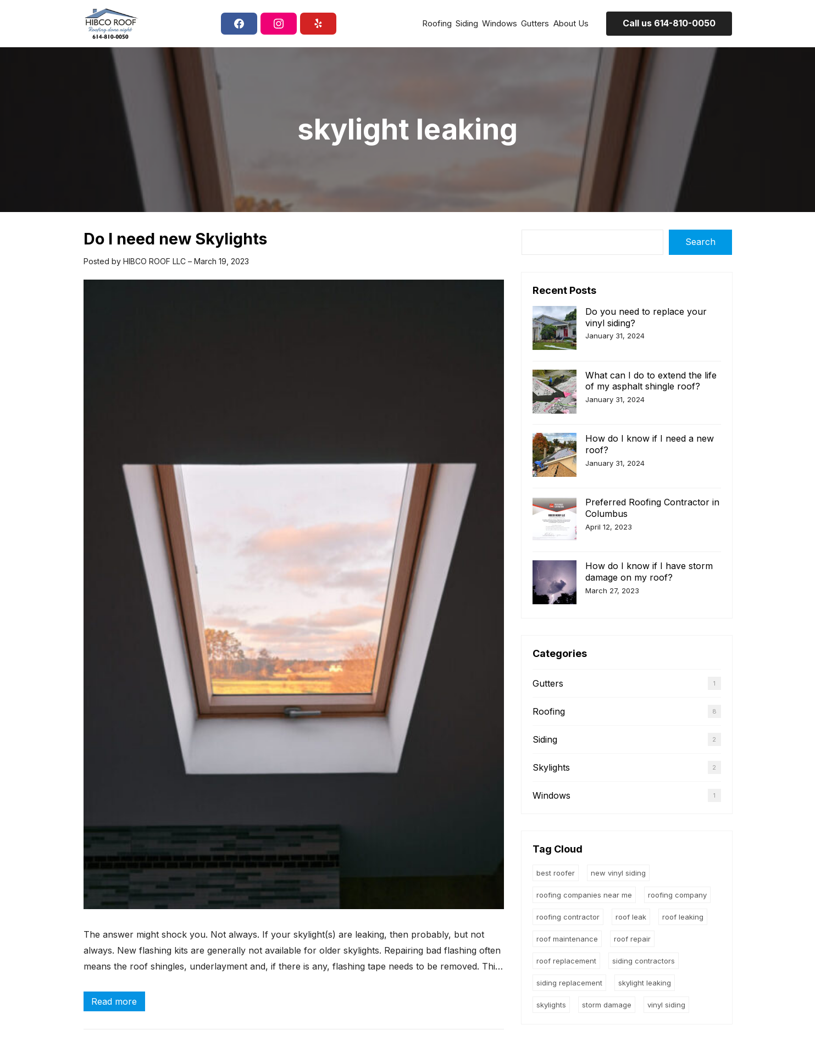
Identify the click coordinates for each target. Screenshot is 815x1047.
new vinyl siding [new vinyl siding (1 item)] (618, 872)
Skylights (551, 767)
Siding (545, 739)
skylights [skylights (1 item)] (551, 1004)
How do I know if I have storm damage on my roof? (649, 571)
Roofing (549, 711)
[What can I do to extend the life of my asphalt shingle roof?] (554, 393)
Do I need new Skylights (175, 238)
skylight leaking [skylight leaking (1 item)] (644, 982)
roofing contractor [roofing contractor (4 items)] (568, 916)
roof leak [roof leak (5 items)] (631, 916)
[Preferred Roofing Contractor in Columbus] (554, 520)
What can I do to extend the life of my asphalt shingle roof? (651, 381)
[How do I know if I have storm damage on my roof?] (554, 583)
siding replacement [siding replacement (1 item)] (569, 982)
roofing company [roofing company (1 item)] (677, 894)
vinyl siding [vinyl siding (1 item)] (666, 1004)
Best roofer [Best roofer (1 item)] (555, 872)
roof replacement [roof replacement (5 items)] (566, 960)
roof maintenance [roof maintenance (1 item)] (567, 938)
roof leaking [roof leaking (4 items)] (682, 916)
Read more (117, 1002)
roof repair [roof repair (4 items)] (632, 938)
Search (700, 241)
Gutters (548, 683)
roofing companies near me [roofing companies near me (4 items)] (584, 894)
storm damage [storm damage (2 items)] (606, 1004)
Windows (551, 795)
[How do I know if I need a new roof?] (554, 456)
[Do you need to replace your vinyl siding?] (554, 329)
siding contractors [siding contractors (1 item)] (643, 960)
